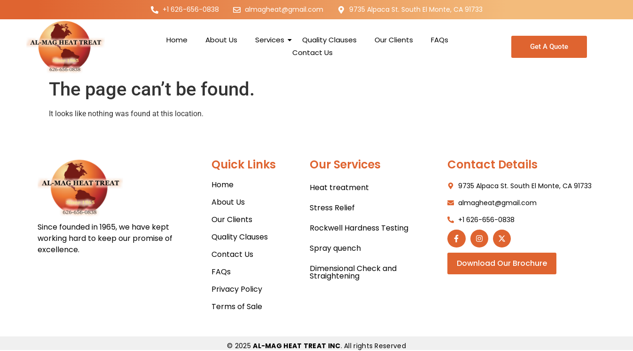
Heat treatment (339, 187)
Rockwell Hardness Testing (359, 228)
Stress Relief (332, 207)
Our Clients (394, 40)
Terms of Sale (236, 306)
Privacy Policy (236, 289)
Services (271, 40)
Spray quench (335, 248)
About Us (221, 40)
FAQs (439, 40)
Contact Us (312, 52)
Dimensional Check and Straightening (353, 272)
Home (177, 40)
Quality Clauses (329, 40)
